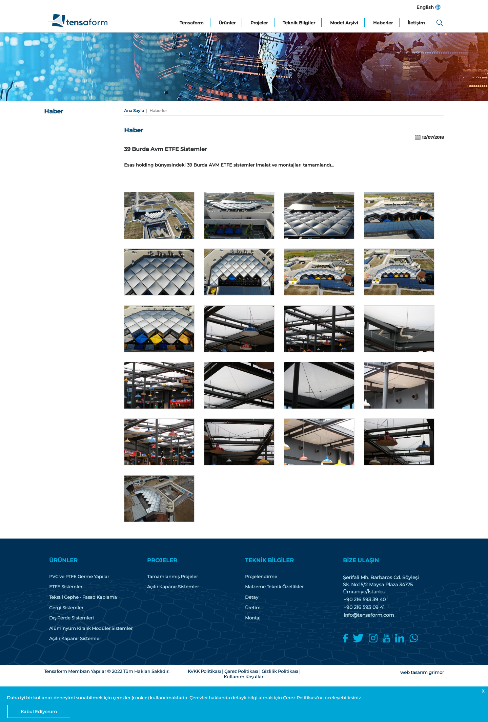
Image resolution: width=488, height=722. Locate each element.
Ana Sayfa (134, 110)
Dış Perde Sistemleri (71, 617)
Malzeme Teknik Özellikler (274, 586)
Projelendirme (261, 576)
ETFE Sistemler (65, 586)
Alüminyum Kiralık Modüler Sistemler (91, 628)
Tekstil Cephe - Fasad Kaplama (83, 597)
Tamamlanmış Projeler (172, 576)
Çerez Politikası (300, 697)
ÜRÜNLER (63, 560)
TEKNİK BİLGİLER (269, 560)
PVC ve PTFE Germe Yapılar (79, 576)
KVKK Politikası (204, 671)
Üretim (253, 607)
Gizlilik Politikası (280, 671)
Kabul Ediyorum (39, 711)
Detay (251, 597)
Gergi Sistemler (66, 607)
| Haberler (155, 110)
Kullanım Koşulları (244, 676)
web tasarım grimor (422, 672)
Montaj (253, 617)
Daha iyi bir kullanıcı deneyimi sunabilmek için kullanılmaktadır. (98, 697)
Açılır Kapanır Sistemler (75, 638)
